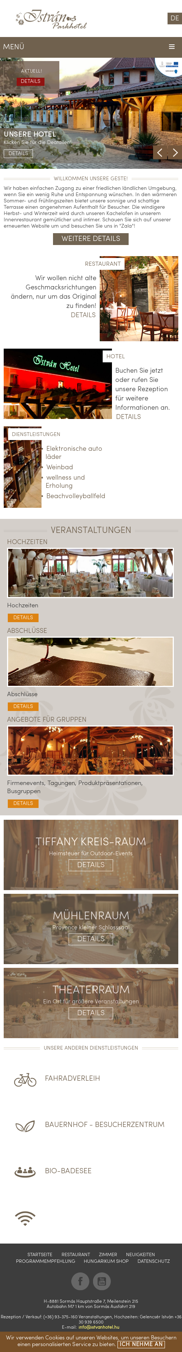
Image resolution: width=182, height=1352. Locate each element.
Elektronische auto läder (74, 453)
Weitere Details (91, 239)
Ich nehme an (141, 1345)
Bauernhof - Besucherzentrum (105, 1125)
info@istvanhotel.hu (99, 1327)
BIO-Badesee (68, 1171)
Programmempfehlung (45, 1261)
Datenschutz (154, 1261)
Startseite (39, 1254)
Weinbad (59, 467)
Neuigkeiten (140, 1254)
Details (18, 154)
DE (175, 18)
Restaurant (76, 1254)
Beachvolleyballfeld (75, 496)
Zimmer (108, 1254)
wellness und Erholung (65, 482)
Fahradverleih (72, 1079)
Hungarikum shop (106, 1261)
